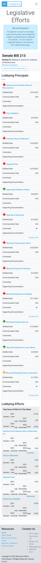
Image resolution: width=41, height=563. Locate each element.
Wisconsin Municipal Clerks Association (21, 373)
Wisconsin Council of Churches (18, 269)
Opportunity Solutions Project (17, 190)
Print (3, 80)
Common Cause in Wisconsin (17, 139)
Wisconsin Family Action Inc (17, 322)
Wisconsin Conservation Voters (18, 243)
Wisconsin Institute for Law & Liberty (20, 347)
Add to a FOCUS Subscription (14, 68)
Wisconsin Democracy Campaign (19, 294)
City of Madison (12, 113)
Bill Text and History (9, 65)
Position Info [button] (33, 237)
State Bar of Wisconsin (15, 215)
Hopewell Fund (12, 164)
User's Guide (6, 535)
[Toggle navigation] (36, 4)
